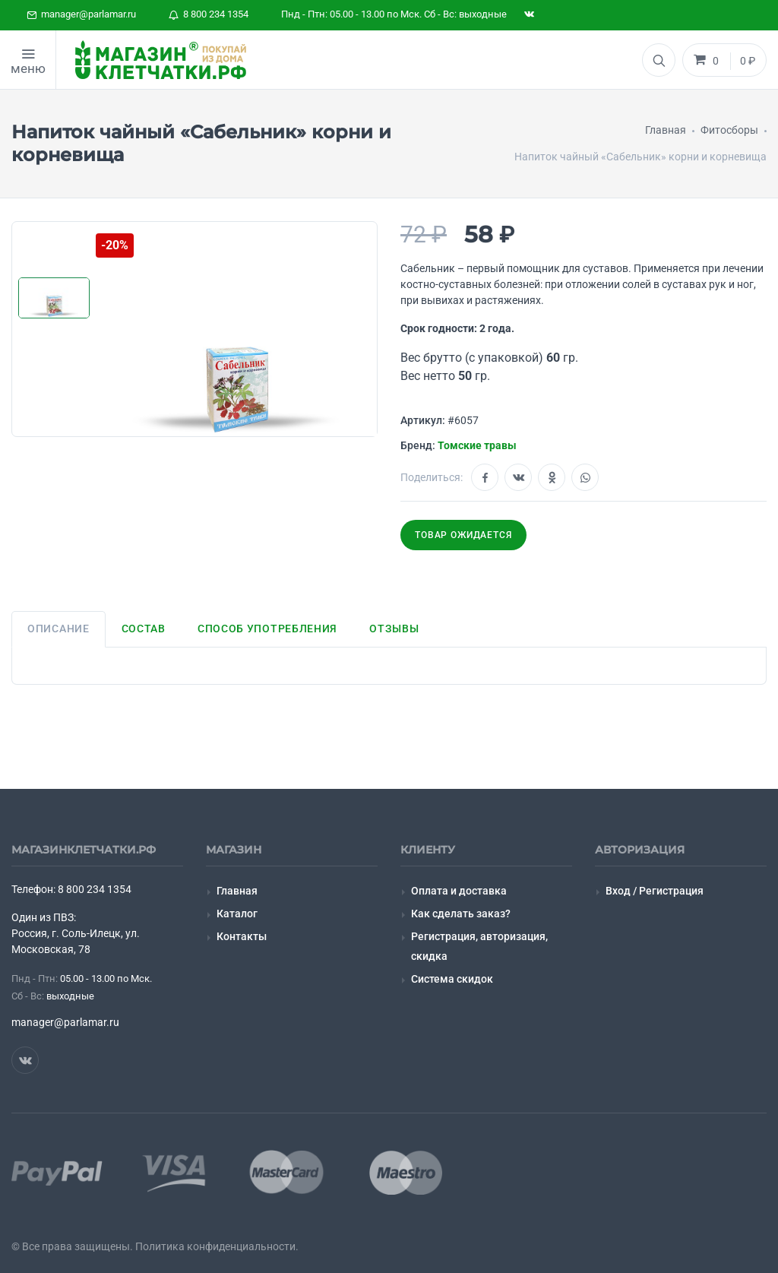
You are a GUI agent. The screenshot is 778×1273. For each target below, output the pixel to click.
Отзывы (394, 628)
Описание (58, 628)
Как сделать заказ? (461, 913)
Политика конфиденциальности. (217, 1246)
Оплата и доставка (459, 891)
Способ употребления (267, 628)
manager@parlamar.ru (81, 14)
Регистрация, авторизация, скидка (479, 945)
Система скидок (452, 979)
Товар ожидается (463, 535)
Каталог (237, 913)
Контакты (242, 936)
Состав (144, 628)
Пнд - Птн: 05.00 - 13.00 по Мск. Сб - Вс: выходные (394, 14)
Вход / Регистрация (655, 891)
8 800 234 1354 (208, 14)
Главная (237, 891)
